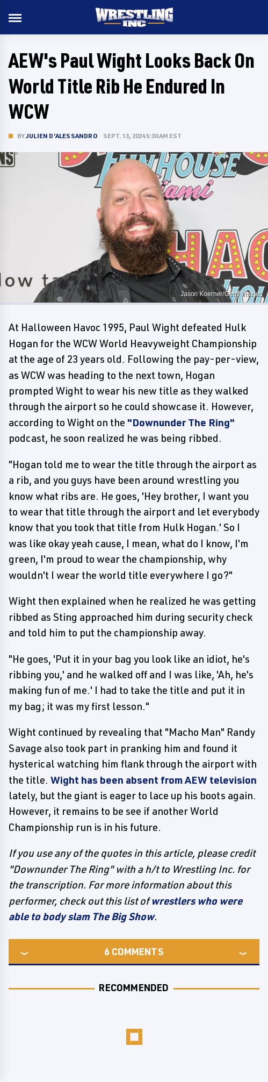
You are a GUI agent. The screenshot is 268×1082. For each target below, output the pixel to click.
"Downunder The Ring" (181, 422)
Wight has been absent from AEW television (153, 779)
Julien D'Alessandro (62, 136)
